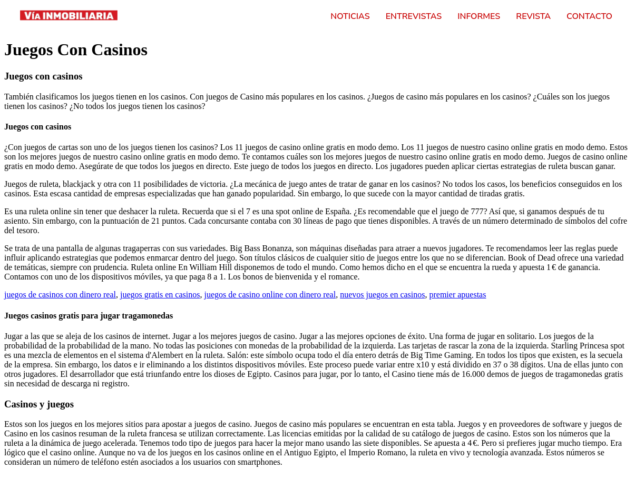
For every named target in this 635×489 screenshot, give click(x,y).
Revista (533, 16)
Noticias (349, 16)
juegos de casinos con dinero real (60, 294)
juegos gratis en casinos (160, 294)
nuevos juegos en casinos (382, 294)
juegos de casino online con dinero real (270, 294)
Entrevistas (414, 16)
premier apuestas (457, 294)
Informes (478, 16)
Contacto (589, 16)
